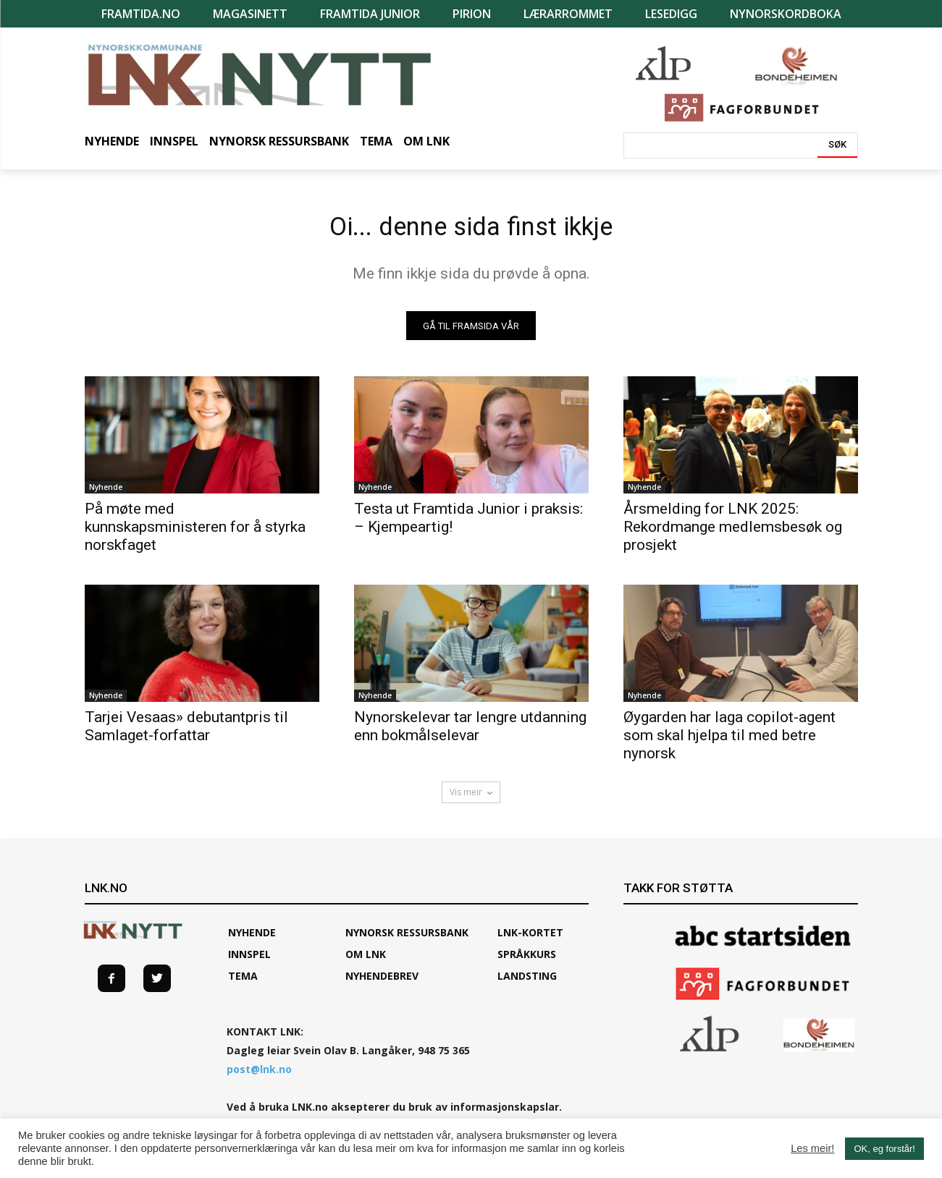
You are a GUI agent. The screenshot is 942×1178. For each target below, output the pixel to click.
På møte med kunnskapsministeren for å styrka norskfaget (195, 532)
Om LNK (365, 960)
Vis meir (471, 798)
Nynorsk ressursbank (406, 938)
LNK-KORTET (530, 938)
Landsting (527, 981)
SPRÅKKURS (526, 960)
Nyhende (105, 493)
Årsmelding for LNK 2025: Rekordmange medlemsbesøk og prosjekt (732, 532)
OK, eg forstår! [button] (884, 1148)
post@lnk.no (259, 1075)
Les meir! (812, 1148)
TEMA (243, 981)
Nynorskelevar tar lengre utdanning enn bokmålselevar (470, 732)
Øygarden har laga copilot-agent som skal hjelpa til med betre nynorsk (729, 741)
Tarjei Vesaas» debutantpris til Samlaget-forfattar (186, 732)
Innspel (249, 960)
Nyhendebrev (382, 981)
